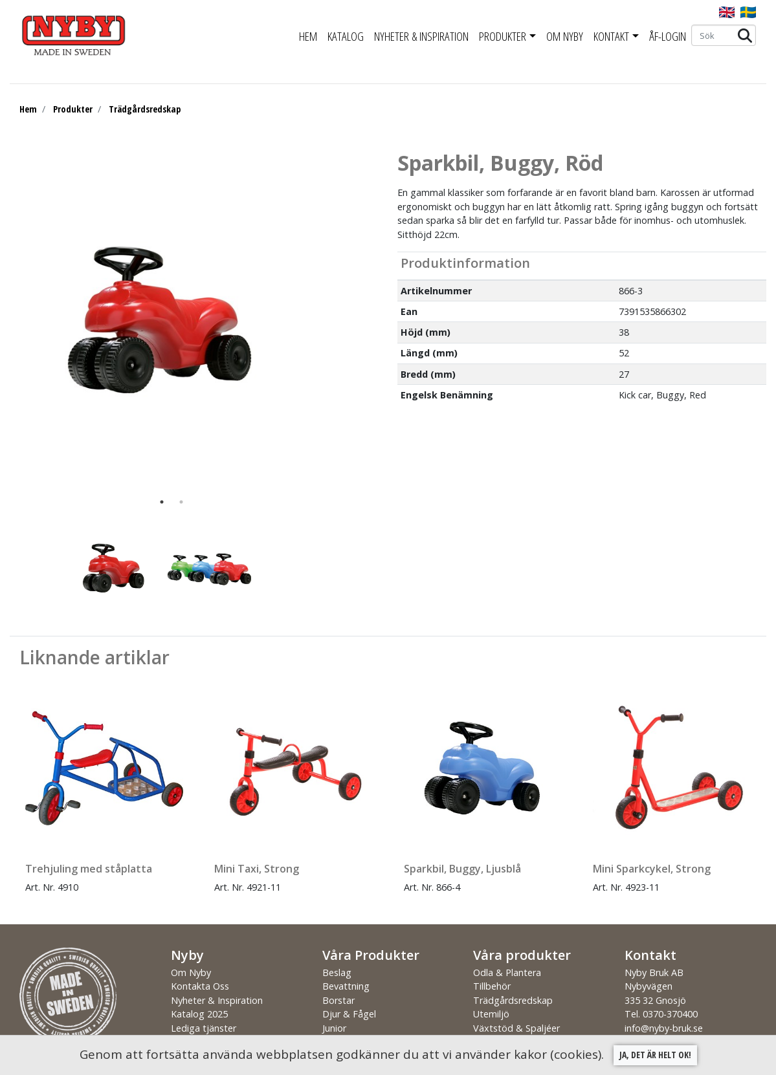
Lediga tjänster (203, 1028)
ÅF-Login (667, 36)
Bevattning (346, 986)
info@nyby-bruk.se (664, 1028)
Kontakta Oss (200, 986)
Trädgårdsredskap (145, 109)
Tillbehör (492, 986)
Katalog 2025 (199, 1014)
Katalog (345, 36)
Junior (334, 1028)
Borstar (338, 1000)
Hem (308, 36)
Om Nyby (564, 36)
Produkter (502, 36)
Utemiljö (491, 1014)
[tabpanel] (161, 321)
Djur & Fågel (349, 1014)
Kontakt (611, 36)
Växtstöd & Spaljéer (516, 1028)
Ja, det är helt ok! (655, 1054)
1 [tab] (161, 501)
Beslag (336, 972)
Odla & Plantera (507, 972)
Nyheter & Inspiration (421, 36)
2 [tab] (181, 501)
